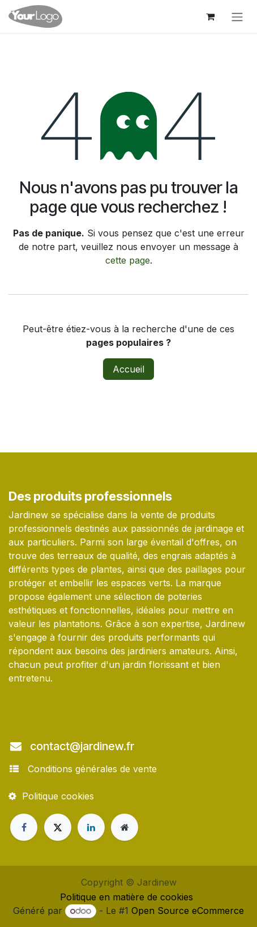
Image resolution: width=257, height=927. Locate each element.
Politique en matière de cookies (126, 897)
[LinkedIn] (91, 827)
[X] (57, 827)
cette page (127, 260)
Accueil (128, 369)
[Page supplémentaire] (124, 827)
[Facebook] (23, 827)
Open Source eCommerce (187, 910)
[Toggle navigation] (237, 16)
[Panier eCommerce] (210, 16)
